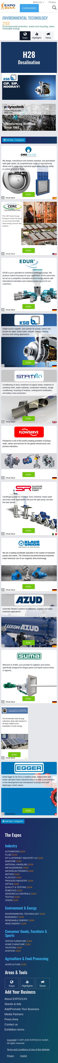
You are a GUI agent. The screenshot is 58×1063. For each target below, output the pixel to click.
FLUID (11, 854)
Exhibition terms (14, 1029)
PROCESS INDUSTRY (19, 880)
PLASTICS (13, 877)
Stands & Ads (12, 1004)
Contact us (11, 1024)
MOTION (12, 874)
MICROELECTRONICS (19, 871)
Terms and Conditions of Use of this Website (28, 1049)
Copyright (11, 1040)
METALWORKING (16, 867)
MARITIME (13, 861)
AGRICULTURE (15, 964)
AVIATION (13, 951)
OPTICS (12, 884)
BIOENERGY (14, 917)
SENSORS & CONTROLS (20, 893)
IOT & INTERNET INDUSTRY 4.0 (24, 858)
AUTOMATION (15, 851)
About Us (38, 2)
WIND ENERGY (15, 923)
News (48, 35)
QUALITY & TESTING (18, 887)
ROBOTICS (13, 890)
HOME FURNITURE (18, 944)
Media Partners (13, 1014)
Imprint (23, 1056)
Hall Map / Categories (14, 140)
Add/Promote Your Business (21, 1009)
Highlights (36, 35)
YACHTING (13, 947)
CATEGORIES (29, 8)
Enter (28, 194)
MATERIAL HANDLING (19, 864)
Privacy (52, 2)
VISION (11, 900)
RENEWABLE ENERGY (19, 920)
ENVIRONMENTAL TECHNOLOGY (25, 20)
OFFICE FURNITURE (18, 941)
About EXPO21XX (15, 998)
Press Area (11, 1019)
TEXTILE (12, 897)
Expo (25, 35)
